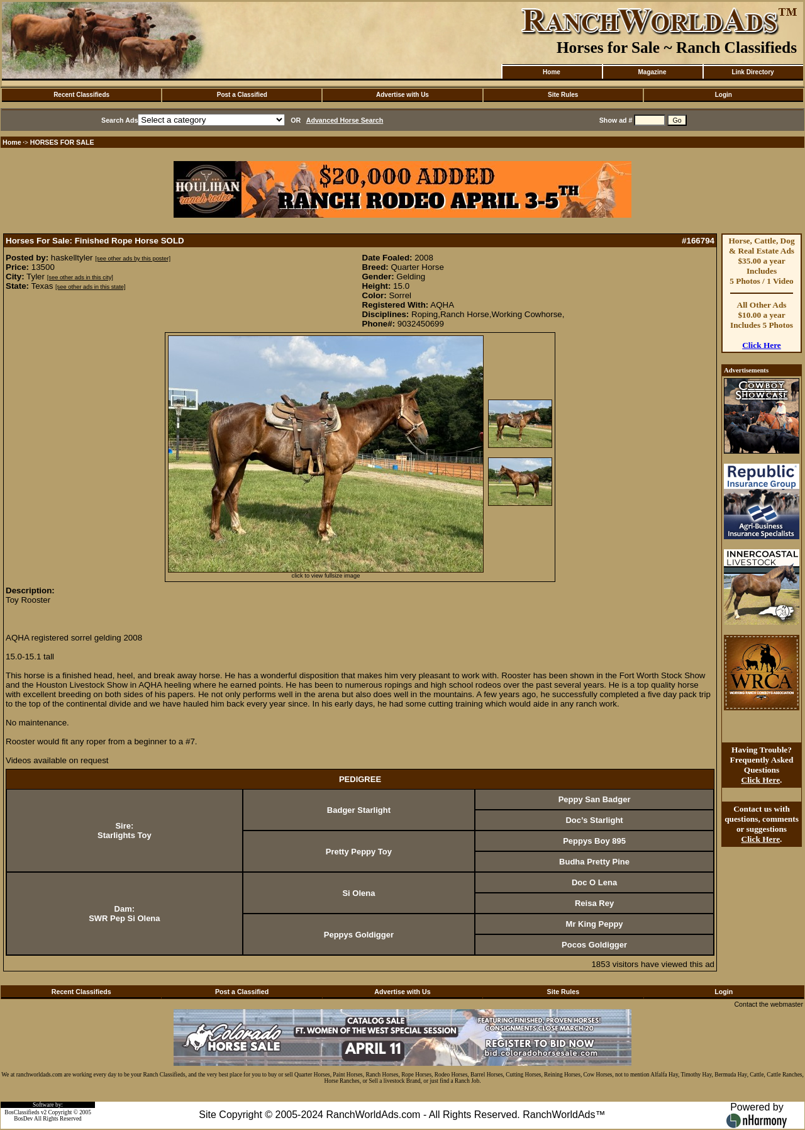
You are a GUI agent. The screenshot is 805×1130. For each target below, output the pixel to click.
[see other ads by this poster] (132, 258)
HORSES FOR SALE (62, 142)
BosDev (23, 1119)
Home (551, 72)
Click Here (761, 345)
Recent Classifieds (81, 94)
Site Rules (563, 94)
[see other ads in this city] (80, 277)
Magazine (652, 72)
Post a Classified (242, 94)
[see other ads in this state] (90, 287)
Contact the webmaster (768, 1004)
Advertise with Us (402, 94)
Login (723, 94)
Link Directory (752, 72)
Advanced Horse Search (345, 120)
